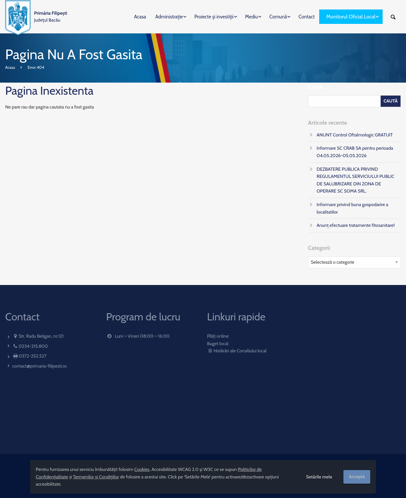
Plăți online (218, 336)
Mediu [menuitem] (251, 17)
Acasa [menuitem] (140, 17)
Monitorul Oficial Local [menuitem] (350, 17)
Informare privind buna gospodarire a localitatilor (352, 208)
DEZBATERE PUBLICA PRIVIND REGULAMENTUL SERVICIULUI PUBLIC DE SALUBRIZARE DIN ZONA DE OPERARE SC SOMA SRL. (355, 180)
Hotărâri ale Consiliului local (236, 350)
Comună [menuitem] (278, 17)
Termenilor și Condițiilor (96, 477)
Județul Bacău (50, 16)
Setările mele (319, 477)
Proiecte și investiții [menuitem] (214, 17)
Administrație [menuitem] (169, 17)
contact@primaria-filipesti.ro (39, 366)
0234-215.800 (33, 346)
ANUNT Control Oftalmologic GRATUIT (355, 135)
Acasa (10, 67)
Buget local (217, 343)
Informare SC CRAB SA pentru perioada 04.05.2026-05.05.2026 (355, 151)
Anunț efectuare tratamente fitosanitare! (356, 225)
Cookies (142, 469)
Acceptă (357, 476)
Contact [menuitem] (306, 17)
